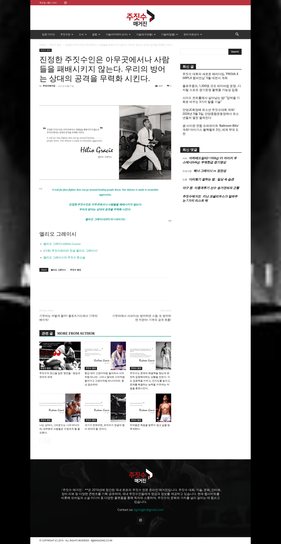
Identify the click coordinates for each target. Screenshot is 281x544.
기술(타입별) (169, 34)
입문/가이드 (48, 34)
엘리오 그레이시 (58, 270)
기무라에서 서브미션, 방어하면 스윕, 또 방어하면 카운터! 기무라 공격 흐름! (141, 317)
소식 (83, 34)
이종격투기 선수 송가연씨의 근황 (216, 188)
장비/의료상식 (192, 34)
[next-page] (47, 440)
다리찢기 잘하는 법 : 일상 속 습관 (211, 179)
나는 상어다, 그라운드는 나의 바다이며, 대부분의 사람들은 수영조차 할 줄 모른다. (59, 429)
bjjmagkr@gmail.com (149, 510)
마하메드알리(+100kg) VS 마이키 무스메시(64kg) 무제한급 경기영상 (210, 160)
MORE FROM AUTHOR (76, 333)
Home (42, 44)
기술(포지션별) (146, 34)
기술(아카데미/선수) (118, 34)
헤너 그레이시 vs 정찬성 (210, 171)
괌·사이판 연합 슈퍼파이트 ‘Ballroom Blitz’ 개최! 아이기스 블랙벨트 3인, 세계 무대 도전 (211, 129)
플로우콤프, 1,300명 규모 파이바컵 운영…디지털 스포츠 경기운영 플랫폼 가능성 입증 (212, 88)
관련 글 (47, 333)
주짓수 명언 (55, 44)
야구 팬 (187, 188)
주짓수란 (66, 34)
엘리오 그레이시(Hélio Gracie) (61, 243)
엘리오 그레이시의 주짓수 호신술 (64, 257)
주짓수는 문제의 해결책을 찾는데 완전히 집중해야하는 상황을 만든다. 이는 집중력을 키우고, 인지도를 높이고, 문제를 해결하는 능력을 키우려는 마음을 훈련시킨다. (150, 381)
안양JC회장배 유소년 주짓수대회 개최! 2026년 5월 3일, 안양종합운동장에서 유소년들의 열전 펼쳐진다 (211, 114)
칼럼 (96, 34)
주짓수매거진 (49, 86)
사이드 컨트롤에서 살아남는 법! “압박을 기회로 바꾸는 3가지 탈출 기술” (211, 100)
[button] (237, 35)
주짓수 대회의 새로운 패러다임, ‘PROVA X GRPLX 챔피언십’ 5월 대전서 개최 (210, 76)
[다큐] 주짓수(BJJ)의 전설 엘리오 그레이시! (70, 250)
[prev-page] (41, 440)
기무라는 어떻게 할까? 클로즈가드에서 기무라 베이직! (68, 317)
